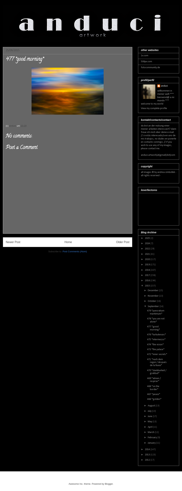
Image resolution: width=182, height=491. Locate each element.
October (152, 301)
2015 (147, 285)
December (153, 290)
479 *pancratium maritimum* (155, 312)
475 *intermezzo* (156, 339)
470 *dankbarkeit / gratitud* (156, 372)
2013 (147, 454)
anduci (164, 86)
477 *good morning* (153, 328)
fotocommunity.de (150, 67)
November (153, 296)
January (152, 443)
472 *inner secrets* (157, 354)
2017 (147, 275)
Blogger (109, 484)
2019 (147, 264)
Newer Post (13, 242)
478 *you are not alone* (156, 320)
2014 (147, 449)
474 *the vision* (155, 344)
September (153, 306)
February (152, 437)
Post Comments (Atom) (75, 251)
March (151, 432)
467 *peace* (153, 394)
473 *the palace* (156, 349)
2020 (147, 259)
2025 (147, 238)
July (150, 411)
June (150, 416)
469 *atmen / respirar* (154, 380)
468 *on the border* (153, 388)
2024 (147, 243)
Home (68, 242)
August (152, 405)
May (150, 421)
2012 (147, 460)
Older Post (122, 242)
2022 (147, 248)
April (150, 427)
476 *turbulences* (156, 334)
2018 (147, 270)
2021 (147, 254)
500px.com (146, 61)
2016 (147, 280)
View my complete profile (154, 108)
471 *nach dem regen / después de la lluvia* (157, 362)
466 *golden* (154, 399)
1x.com (144, 55)
